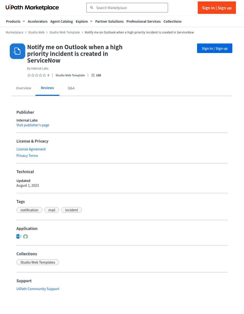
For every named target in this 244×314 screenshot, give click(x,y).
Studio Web (36, 32)
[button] (29, 210)
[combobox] (130, 7)
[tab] (24, 88)
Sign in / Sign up (215, 48)
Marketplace (14, 32)
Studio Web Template (64, 32)
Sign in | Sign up (217, 8)
